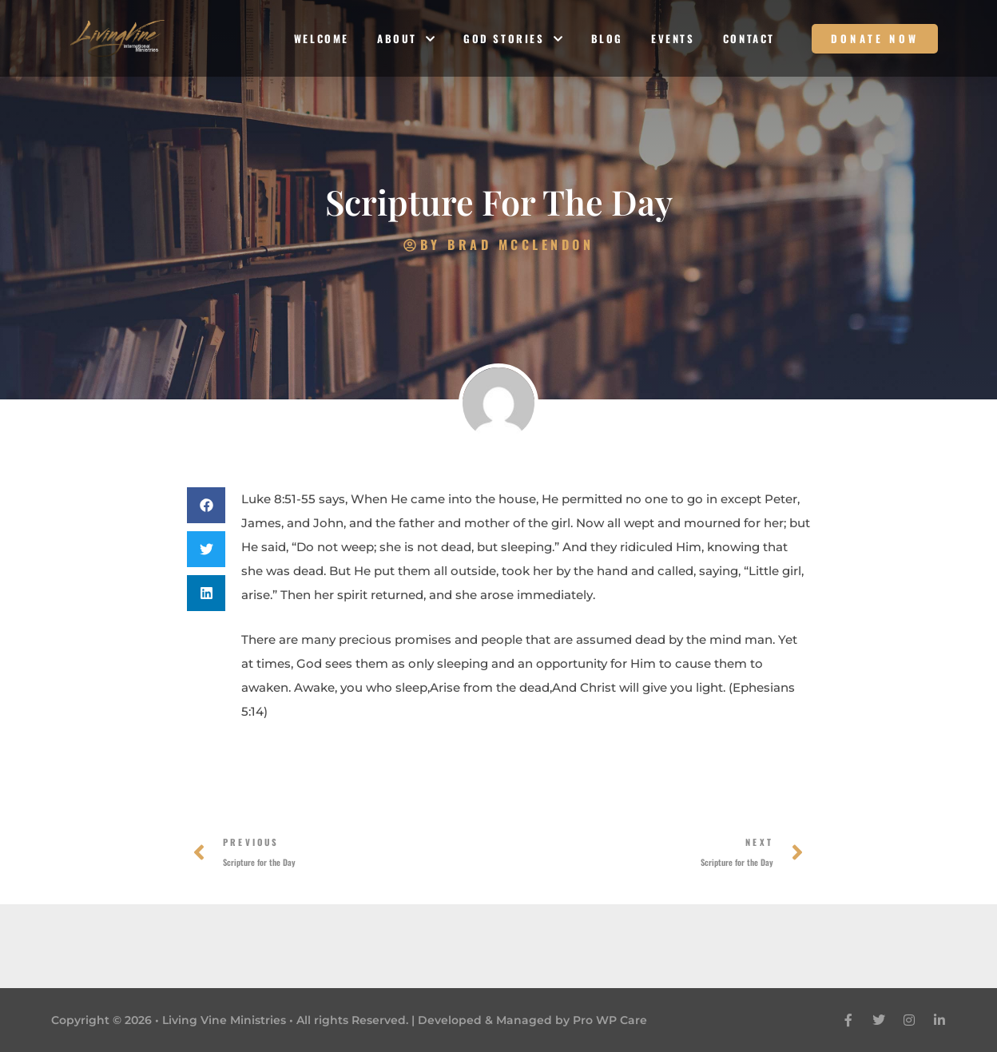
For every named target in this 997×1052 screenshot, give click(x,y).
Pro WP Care (610, 1020)
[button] (206, 505)
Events (673, 38)
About (406, 39)
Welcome (321, 38)
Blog (607, 38)
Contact (749, 38)
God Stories (513, 39)
